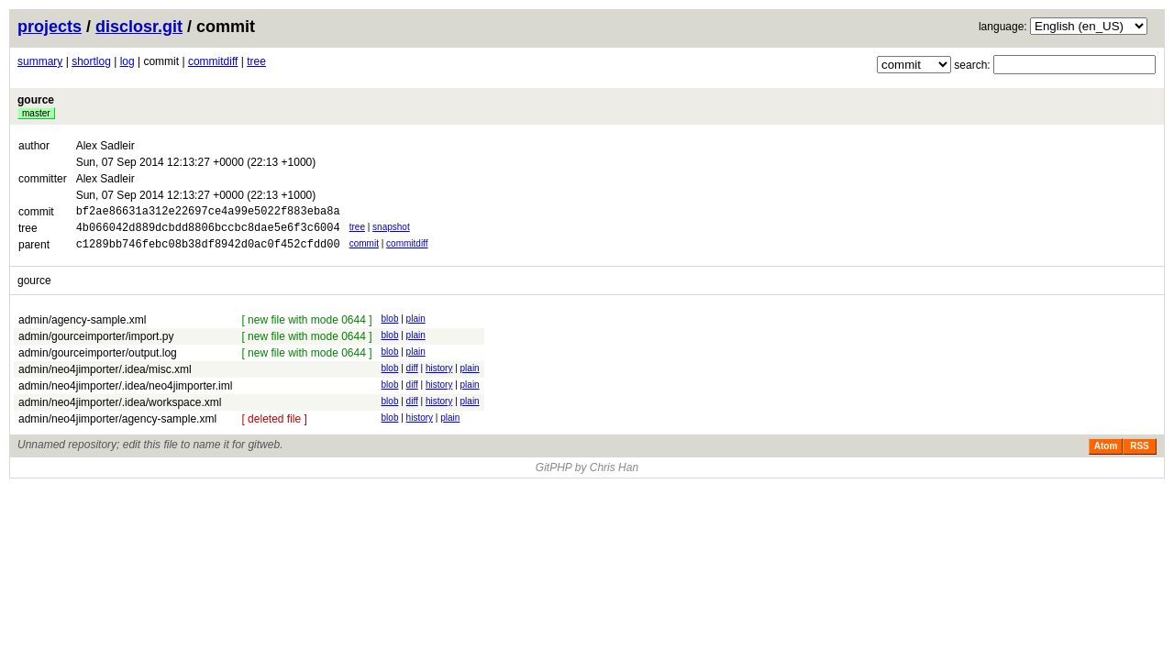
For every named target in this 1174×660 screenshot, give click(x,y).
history (439, 376)
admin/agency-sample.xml (82, 328)
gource (35, 100)
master (36, 113)
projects (49, 26)
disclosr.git (139, 26)
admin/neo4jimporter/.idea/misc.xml (105, 377)
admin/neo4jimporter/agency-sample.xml (117, 427)
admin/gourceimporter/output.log (97, 361)
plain (416, 327)
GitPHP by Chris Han (587, 475)
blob (390, 327)
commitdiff (213, 61)
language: (1003, 26)
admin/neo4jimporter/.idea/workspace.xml (119, 410)
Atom (1106, 454)
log (127, 61)
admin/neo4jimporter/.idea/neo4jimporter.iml (125, 394)
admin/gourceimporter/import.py (95, 344)
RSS (1139, 454)
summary (39, 61)
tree (256, 61)
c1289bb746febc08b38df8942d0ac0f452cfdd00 (208, 251)
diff (412, 376)
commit (364, 249)
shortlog (91, 61)
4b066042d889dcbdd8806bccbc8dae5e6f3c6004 (208, 232)
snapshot (391, 230)
